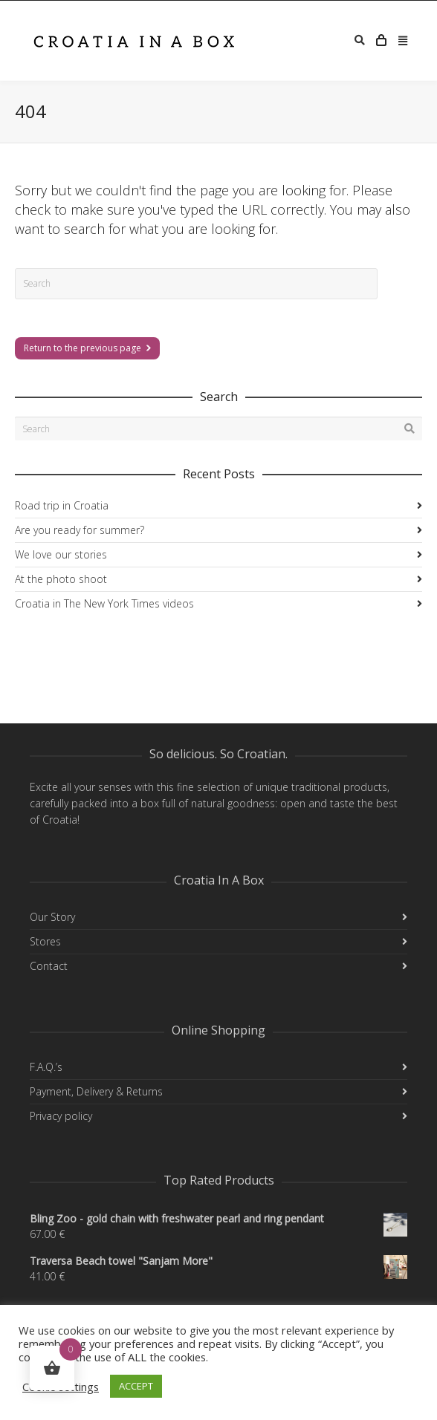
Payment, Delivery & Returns (96, 1091)
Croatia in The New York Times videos (104, 603)
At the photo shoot (61, 579)
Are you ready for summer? (79, 530)
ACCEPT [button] (136, 1386)
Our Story (52, 917)
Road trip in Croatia (62, 505)
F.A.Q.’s (46, 1067)
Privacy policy (61, 1116)
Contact (49, 966)
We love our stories (61, 554)
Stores (45, 941)
